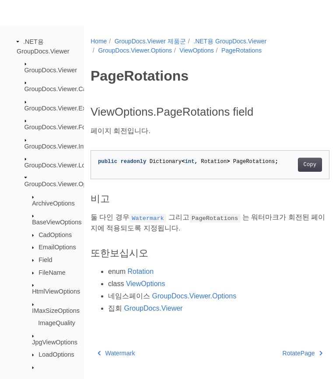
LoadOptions (56, 354)
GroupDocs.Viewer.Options (62, 184)
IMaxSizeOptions (56, 310)
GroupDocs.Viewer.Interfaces (65, 145)
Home (99, 41)
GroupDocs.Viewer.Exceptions (66, 108)
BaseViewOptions (56, 222)
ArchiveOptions (53, 203)
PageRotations (241, 50)
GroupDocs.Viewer (50, 70)
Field (45, 259)
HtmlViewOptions (56, 291)
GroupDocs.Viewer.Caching (63, 88)
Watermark (116, 353)
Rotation (140, 271)
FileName (52, 272)
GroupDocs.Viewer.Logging (62, 165)
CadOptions (55, 234)
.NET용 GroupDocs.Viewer (229, 41)
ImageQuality (56, 322)
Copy (293, 165)
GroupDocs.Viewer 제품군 (150, 41)
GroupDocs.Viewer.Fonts (59, 127)
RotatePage (285, 353)
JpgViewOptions (54, 341)
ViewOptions (196, 50)
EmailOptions (57, 247)
